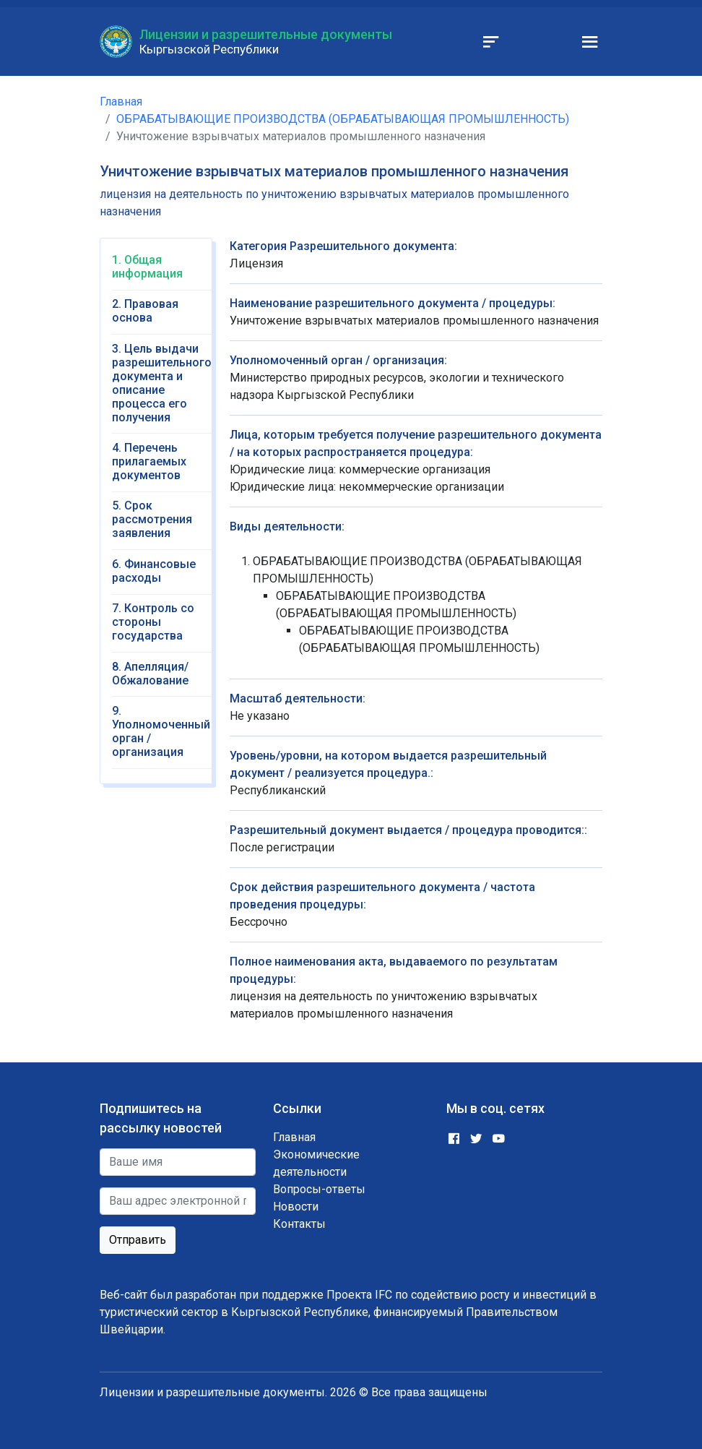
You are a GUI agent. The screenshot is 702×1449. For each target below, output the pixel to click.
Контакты (299, 1224)
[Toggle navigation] (491, 42)
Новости (295, 1206)
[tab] (162, 272)
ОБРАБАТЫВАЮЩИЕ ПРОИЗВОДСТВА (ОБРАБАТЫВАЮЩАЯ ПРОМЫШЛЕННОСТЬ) (342, 119)
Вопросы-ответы (319, 1189)
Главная (121, 101)
